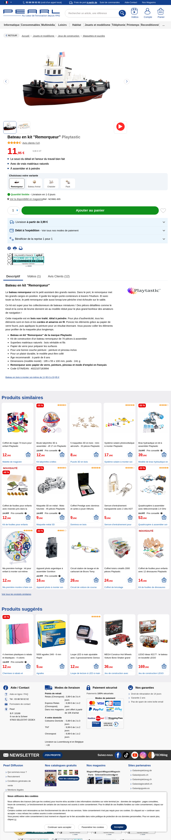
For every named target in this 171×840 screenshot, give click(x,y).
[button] (26, 199)
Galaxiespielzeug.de (142, 770)
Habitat (76, 24)
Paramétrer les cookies (93, 827)
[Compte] (147, 13)
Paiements (100, 693)
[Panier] (161, 13)
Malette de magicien (12, 462)
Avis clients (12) (59, 276)
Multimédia (48, 24)
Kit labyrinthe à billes (46, 462)
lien (11, 807)
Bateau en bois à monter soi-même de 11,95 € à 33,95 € (32, 377)
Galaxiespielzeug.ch (142, 779)
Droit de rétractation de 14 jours (146, 694)
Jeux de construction (68, 36)
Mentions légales (15, 790)
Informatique (12, 24)
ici (15, 819)
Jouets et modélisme (97, 24)
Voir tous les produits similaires (16, 594)
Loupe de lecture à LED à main (85, 673)
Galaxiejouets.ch (140, 775)
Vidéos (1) (34, 276)
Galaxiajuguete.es (141, 788)
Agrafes (40, 673)
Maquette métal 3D (45, 524)
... (164, 24)
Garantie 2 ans (138, 698)
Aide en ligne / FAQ (19, 694)
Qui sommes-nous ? (17, 772)
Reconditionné (150, 24)
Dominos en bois (78, 524)
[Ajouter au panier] (90, 210)
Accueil (26, 36)
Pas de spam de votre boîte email (147, 701)
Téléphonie (118, 24)
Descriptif (13, 276)
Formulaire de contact (20, 704)
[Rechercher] (122, 13)
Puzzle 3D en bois (79, 462)
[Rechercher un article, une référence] (95, 13)
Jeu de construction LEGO (151, 673)
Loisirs (62, 24)
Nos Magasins (149, 2)
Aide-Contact (131, 2)
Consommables (30, 24)
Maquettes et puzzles (93, 36)
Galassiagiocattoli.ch (142, 784)
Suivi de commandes (110, 2)
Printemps (133, 24)
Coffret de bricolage (113, 587)
